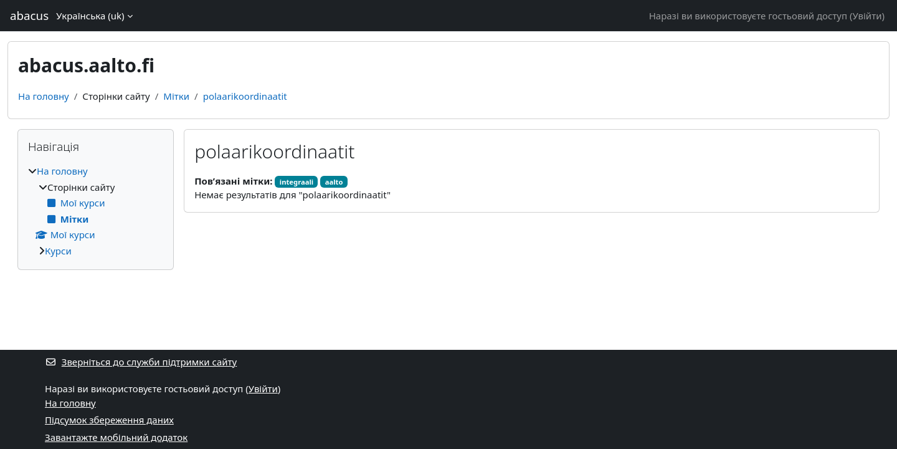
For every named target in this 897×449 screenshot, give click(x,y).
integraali (296, 181)
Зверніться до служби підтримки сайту (141, 361)
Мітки (176, 96)
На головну (43, 96)
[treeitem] (95, 211)
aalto (334, 181)
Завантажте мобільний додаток (116, 437)
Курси (58, 250)
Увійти (866, 15)
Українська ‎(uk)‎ (90, 15)
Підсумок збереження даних (109, 419)
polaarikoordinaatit (245, 96)
